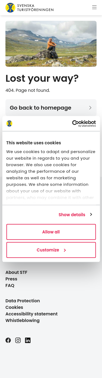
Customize (51, 250)
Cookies (14, 307)
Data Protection (22, 301)
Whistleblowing (22, 320)
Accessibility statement (31, 314)
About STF (16, 272)
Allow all (51, 232)
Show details (72, 214)
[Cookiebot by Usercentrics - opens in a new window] (73, 123)
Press (11, 279)
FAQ (9, 285)
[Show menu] (94, 7)
